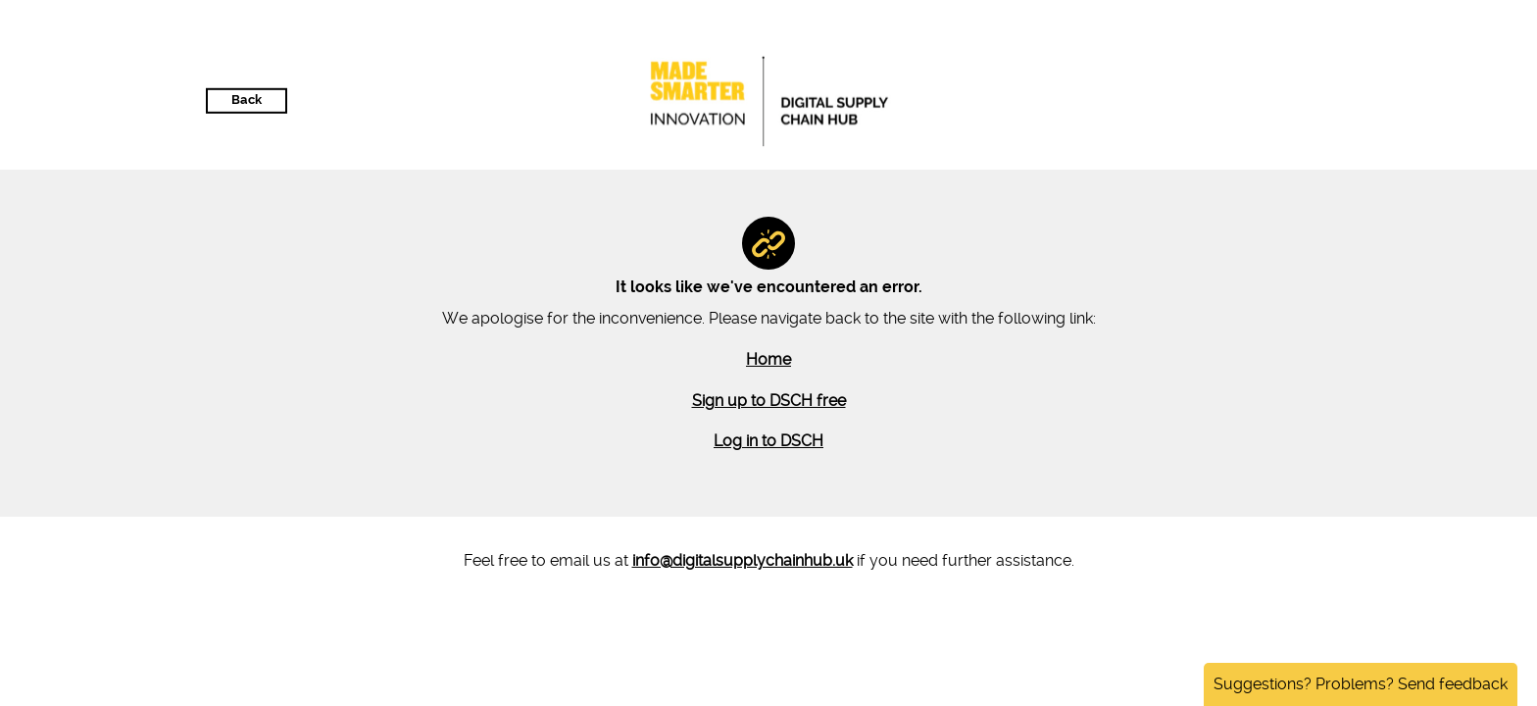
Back (246, 99)
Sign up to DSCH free (769, 400)
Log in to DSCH (768, 440)
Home (768, 359)
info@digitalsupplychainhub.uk (742, 560)
